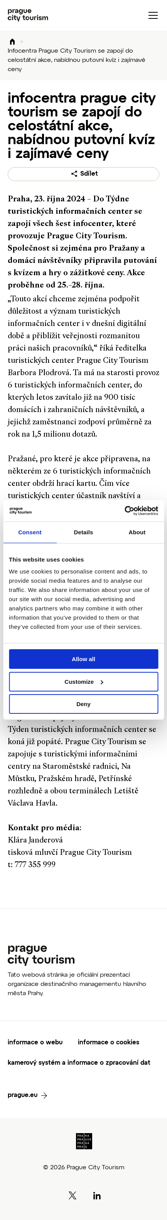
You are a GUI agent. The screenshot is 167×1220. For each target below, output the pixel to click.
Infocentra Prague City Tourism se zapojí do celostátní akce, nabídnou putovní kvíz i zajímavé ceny (76, 60)
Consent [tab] (30, 532)
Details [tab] (83, 532)
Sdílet (89, 174)
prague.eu (22, 1095)
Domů (12, 42)
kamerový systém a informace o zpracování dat (79, 1063)
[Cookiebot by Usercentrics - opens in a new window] (124, 511)
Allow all (83, 659)
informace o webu (35, 1043)
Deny (83, 704)
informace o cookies (108, 1043)
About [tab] (137, 532)
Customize (83, 681)
